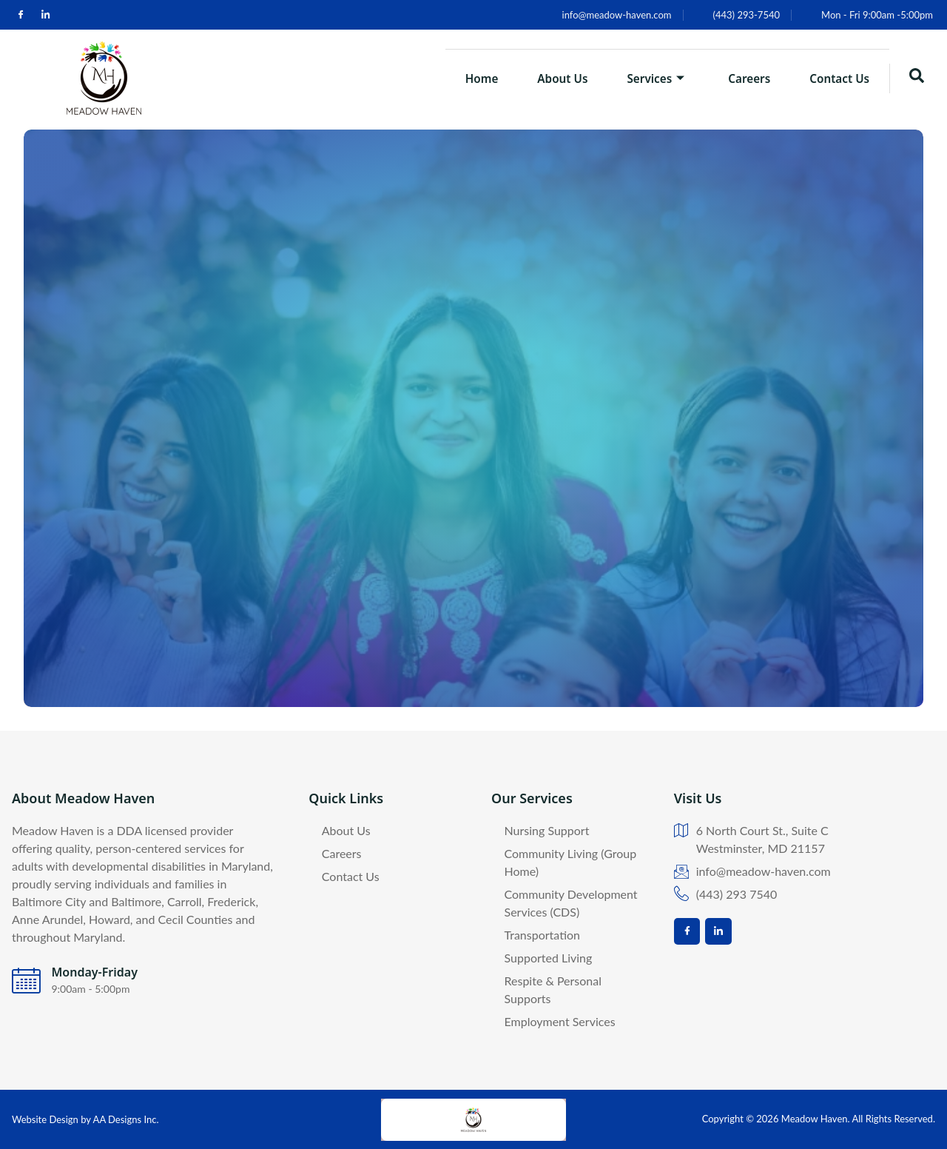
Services (637, 78)
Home (448, 78)
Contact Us (835, 78)
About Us (536, 78)
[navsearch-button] (916, 78)
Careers (737, 78)
